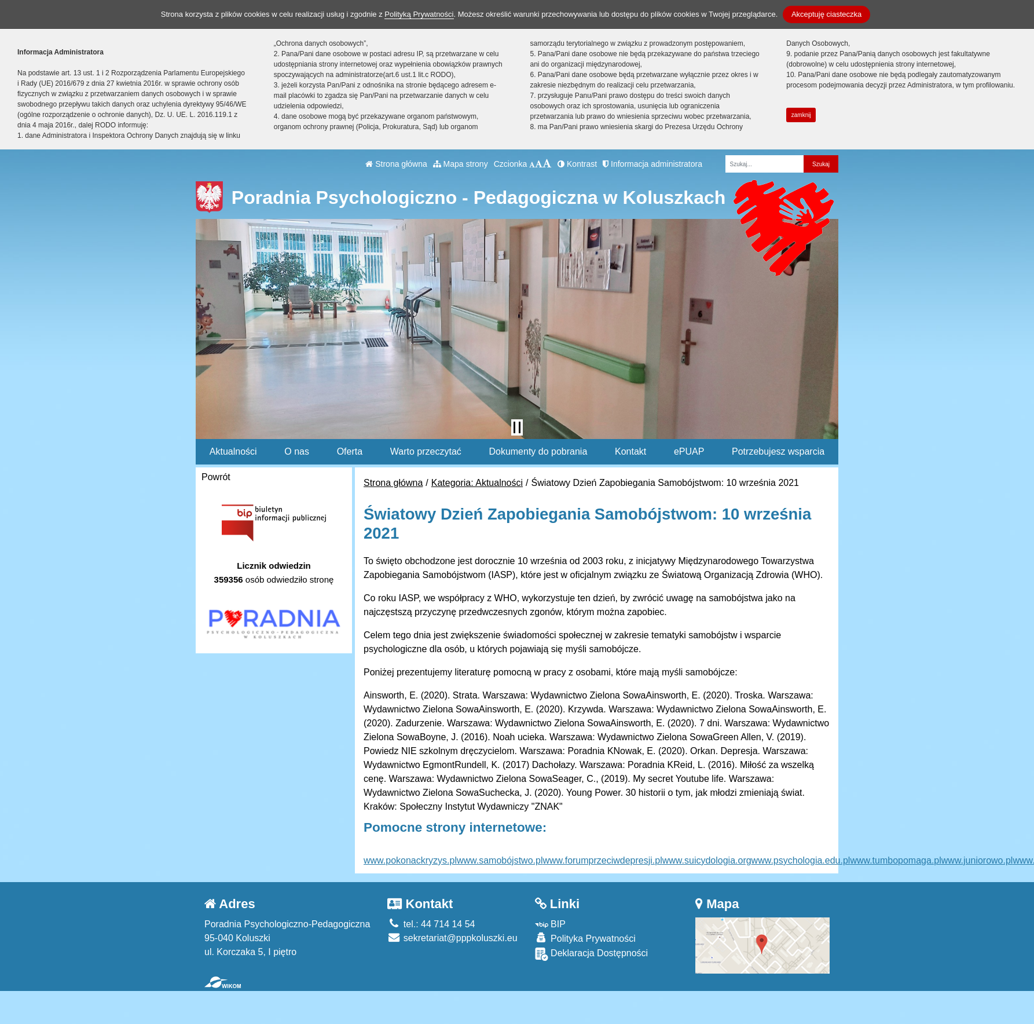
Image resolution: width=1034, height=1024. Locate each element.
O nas (296, 451)
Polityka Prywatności (585, 937)
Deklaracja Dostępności (591, 954)
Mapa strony (460, 164)
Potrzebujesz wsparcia (778, 451)
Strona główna (396, 164)
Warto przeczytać (425, 451)
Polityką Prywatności (418, 14)
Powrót (215, 477)
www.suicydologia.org (706, 860)
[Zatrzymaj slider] (517, 427)
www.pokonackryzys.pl (410, 860)
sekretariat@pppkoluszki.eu (452, 938)
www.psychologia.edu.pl (800, 860)
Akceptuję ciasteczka (826, 14)
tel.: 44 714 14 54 (431, 924)
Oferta (349, 451)
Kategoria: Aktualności (477, 483)
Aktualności (233, 451)
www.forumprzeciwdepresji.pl (602, 860)
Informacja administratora (652, 164)
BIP (550, 924)
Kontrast (577, 164)
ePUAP (689, 451)
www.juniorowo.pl (977, 860)
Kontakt (630, 451)
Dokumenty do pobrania (538, 451)
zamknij (801, 115)
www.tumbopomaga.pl (895, 860)
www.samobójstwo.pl (500, 860)
